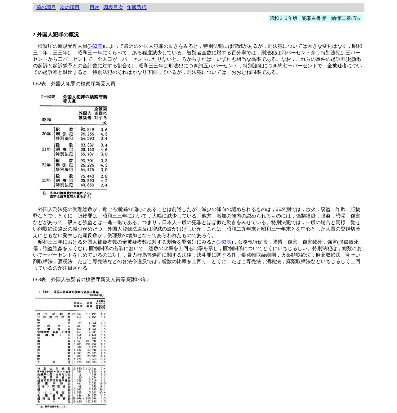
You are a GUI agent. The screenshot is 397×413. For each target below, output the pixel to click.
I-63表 (224, 242)
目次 (95, 7)
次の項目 (70, 7)
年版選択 (137, 7)
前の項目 (46, 7)
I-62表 (95, 46)
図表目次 (113, 7)
